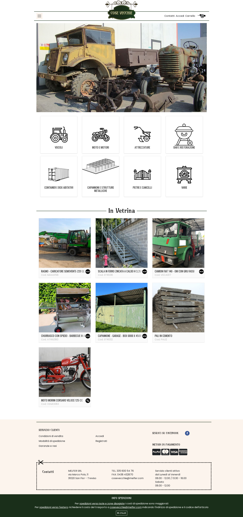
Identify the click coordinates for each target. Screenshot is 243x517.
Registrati (101, 441)
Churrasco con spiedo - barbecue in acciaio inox (69, 336)
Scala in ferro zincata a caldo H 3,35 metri (123, 271)
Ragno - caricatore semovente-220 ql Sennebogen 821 (72, 271)
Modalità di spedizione (52, 441)
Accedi (180, 16)
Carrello (190, 16)
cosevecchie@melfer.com (128, 478)
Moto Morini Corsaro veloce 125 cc (62, 400)
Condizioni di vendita (51, 436)
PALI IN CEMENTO (163, 336)
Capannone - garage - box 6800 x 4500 (119, 336)
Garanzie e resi (48, 446)
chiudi (121, 513)
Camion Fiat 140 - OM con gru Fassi (174, 271)
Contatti (169, 16)
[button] (49, 67)
